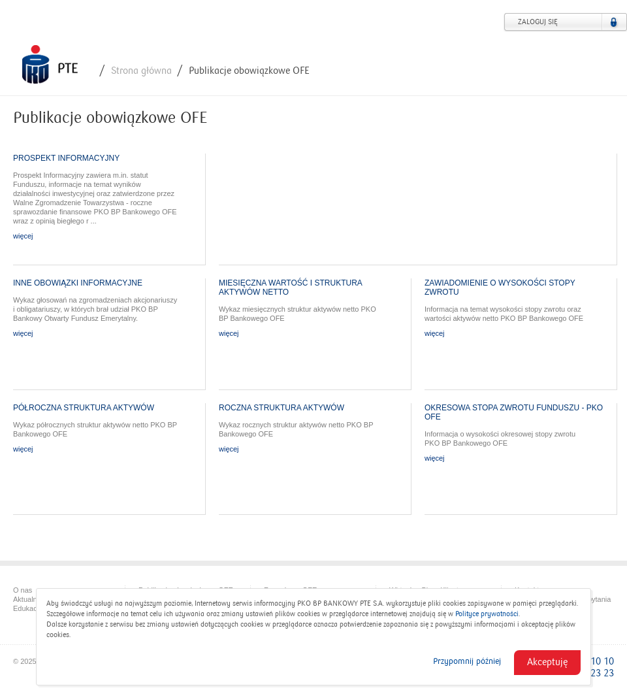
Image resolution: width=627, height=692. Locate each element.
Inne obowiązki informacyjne (77, 283)
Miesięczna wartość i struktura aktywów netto (290, 287)
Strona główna (141, 70)
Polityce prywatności (487, 614)
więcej (23, 236)
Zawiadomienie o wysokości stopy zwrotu (500, 287)
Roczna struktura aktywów (281, 407)
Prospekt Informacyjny (66, 158)
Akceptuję (547, 662)
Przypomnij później (467, 661)
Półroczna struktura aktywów (83, 407)
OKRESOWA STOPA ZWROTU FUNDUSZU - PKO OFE (514, 412)
